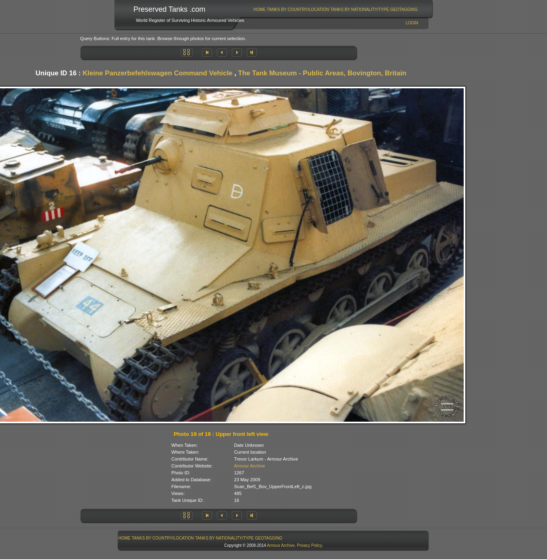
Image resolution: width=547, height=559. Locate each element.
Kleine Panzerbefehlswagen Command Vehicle (157, 73)
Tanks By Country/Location (298, 9)
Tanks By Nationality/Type (359, 9)
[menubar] (335, 9)
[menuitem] (259, 9)
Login (411, 23)
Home (260, 9)
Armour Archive (249, 465)
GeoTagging (404, 9)
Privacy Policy (309, 545)
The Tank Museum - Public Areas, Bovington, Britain (322, 73)
